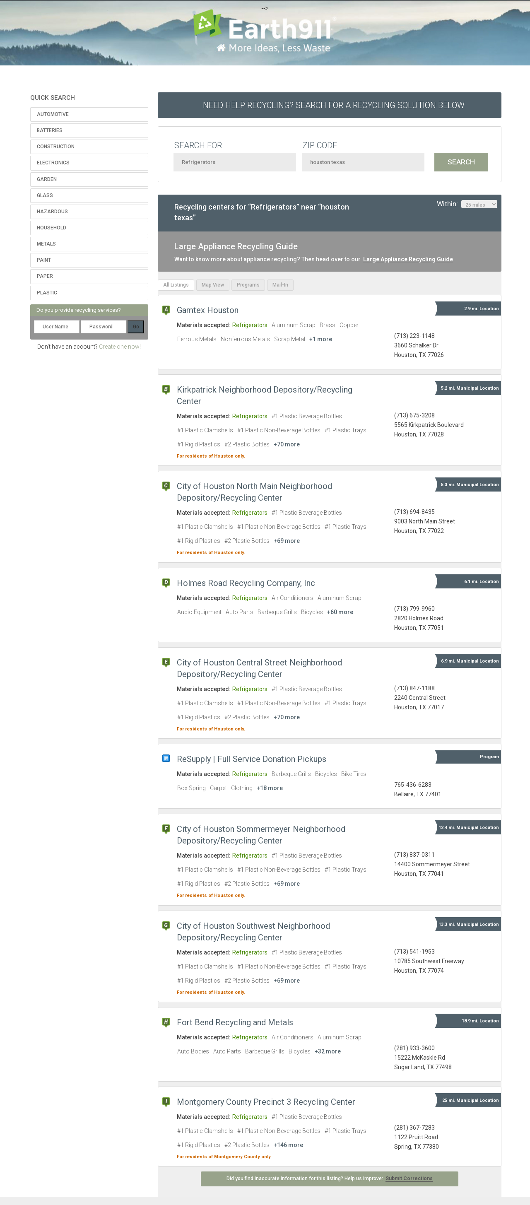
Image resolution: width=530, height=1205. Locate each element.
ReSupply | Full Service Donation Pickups (251, 759)
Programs (248, 285)
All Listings (176, 285)
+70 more (287, 444)
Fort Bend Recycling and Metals (235, 1022)
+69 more (287, 540)
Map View (213, 285)
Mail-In (280, 285)
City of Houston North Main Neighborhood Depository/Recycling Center (254, 492)
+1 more (320, 339)
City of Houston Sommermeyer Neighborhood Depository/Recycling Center (261, 835)
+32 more (328, 1051)
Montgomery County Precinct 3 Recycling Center (266, 1102)
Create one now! (120, 346)
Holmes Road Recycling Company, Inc (246, 583)
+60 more (340, 612)
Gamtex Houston (207, 310)
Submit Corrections (409, 1178)
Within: (467, 204)
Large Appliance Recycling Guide (408, 259)
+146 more (288, 1145)
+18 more (270, 788)
